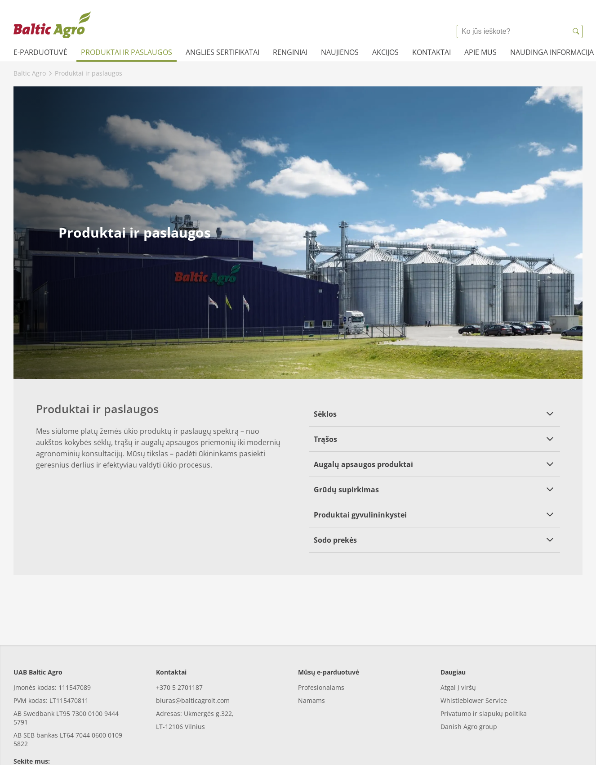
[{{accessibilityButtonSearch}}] (576, 31)
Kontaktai (431, 52)
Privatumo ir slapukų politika (483, 672)
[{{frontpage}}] (52, 25)
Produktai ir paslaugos (126, 52)
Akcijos (385, 52)
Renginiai (290, 52)
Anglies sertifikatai (222, 52)
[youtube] (46, 739)
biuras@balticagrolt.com (193, 659)
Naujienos (340, 52)
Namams (311, 659)
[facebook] (21, 739)
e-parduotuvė (40, 52)
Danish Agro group (468, 685)
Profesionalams (321, 646)
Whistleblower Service (473, 659)
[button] (434, 413)
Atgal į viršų (458, 646)
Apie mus (480, 52)
